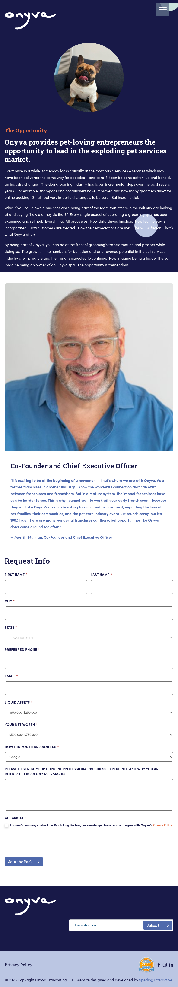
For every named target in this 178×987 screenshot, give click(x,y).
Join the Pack (23, 861)
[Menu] (162, 9)
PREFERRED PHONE (22, 649)
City (10, 600)
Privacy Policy (162, 825)
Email (11, 675)
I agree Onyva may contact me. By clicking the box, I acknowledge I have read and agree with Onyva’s (88, 825)
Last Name (101, 574)
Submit (158, 925)
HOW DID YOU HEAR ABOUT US (32, 746)
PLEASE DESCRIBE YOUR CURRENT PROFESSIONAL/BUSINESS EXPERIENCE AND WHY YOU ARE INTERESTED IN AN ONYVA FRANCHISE (83, 771)
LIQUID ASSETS (18, 702)
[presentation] (40, 843)
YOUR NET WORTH (21, 724)
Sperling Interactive (155, 979)
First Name (16, 574)
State (11, 627)
